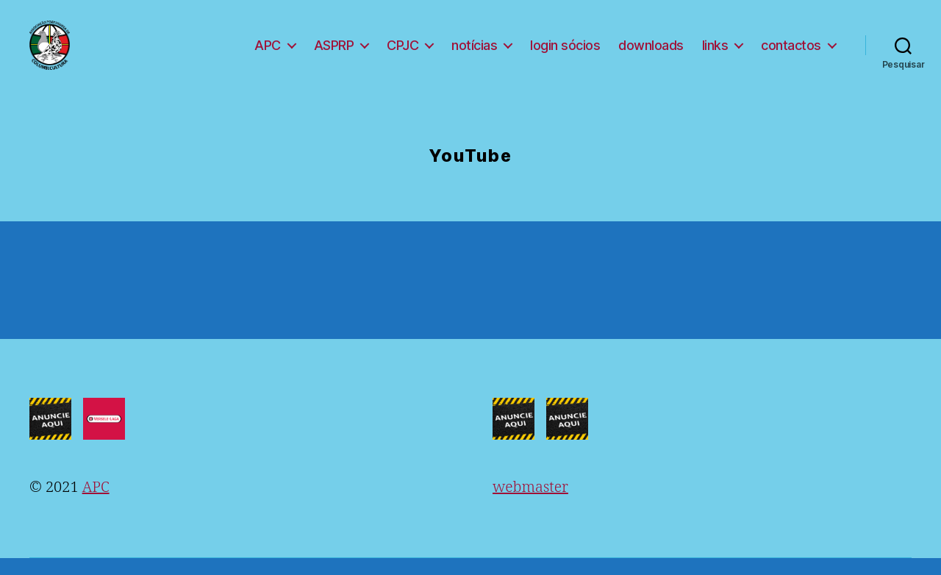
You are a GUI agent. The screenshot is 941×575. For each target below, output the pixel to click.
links (715, 53)
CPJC (402, 53)
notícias (474, 53)
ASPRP (334, 53)
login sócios (565, 53)
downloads (651, 53)
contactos (791, 53)
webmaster (530, 504)
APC (267, 53)
